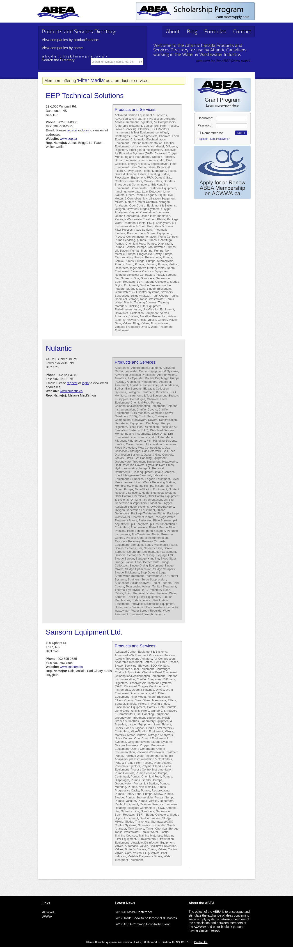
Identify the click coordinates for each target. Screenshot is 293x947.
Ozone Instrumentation (155, 216)
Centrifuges (122, 136)
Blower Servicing (126, 129)
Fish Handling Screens (161, 440)
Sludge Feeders (150, 285)
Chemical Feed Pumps (145, 402)
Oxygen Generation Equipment (149, 212)
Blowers (143, 129)
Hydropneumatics (126, 468)
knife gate (134, 191)
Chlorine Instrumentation (146, 143)
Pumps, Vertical (168, 264)
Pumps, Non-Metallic (141, 787)
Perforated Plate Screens (155, 520)
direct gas (135, 149)
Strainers (167, 292)
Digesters (121, 149)
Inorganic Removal (151, 468)
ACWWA (48, 912)
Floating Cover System (129, 444)
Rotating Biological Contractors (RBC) (139, 274)
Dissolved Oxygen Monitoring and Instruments (146, 155)
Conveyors (139, 420)
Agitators (146, 122)
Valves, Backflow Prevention (148, 316)
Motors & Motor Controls (141, 202)
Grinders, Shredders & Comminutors (145, 182)
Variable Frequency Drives (132, 326)
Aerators (169, 118)
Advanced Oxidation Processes (135, 374)
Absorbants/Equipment (146, 367)
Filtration (120, 440)
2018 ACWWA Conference (134, 912)
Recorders (121, 268)
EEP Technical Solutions (85, 96)
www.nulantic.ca (71, 391)
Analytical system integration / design (154, 385)
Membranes (122, 485)
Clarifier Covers (147, 409)
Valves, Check (136, 319)
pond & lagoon (155, 530)
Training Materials (150, 835)
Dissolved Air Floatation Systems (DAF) (145, 151)
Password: (205, 125)
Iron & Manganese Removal (133, 475)
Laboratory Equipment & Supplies (141, 477)
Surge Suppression (153, 579)
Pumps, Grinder (125, 247)
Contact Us (200, 942)
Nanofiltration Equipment (151, 489)
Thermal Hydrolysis (127, 590)
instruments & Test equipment (134, 472)
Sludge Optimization (138, 569)
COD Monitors (139, 413)
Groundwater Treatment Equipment (153, 188)
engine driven (159, 163)
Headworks (169, 461)
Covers (152, 420)
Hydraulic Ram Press (160, 465)
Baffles (148, 125)
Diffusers (171, 146)
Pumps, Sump (124, 264)
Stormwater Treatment (129, 576)
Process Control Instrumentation (136, 236)
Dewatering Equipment (129, 423)
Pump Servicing (125, 240)
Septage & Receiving (140, 555)
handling (120, 191)
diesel (160, 146)
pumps (141, 240)
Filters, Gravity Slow (128, 170)
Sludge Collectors (156, 281)
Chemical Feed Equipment (159, 672)
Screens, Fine (130, 278)
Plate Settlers (143, 229)
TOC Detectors (151, 590)
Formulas (215, 32)
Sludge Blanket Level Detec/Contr (137, 562)
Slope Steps (168, 558)
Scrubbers (147, 278)
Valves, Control (157, 319)
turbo (137, 309)
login (85, 130)
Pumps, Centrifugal (160, 240)
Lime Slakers (162, 724)
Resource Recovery (127, 541)
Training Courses (145, 302)
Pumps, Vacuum (145, 264)
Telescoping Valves (138, 586)
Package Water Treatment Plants (146, 755)
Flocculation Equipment (130, 177)
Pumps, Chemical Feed (130, 243)
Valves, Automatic (126, 846)
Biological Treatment (141, 392)
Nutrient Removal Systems (159, 492)
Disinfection (151, 427)
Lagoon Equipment (157, 479)
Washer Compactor (166, 607)
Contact (242, 32)
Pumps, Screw (152, 794)
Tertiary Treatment (164, 586)
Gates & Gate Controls (158, 454)
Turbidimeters (124, 309)
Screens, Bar (133, 548)
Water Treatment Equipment (143, 612)
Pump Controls (168, 236)
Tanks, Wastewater (152, 299)
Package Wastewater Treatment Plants (140, 219)
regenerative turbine (143, 268)
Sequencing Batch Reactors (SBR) (143, 280)
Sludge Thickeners (158, 288)
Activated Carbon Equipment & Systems (141, 115)
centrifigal (162, 132)
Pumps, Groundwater (151, 247)
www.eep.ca (68, 138)
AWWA (47, 916)
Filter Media (138, 167)
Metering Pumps (142, 485)
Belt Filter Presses (166, 125)
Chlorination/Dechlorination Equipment (140, 406)
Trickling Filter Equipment (144, 306)
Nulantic (59, 348)
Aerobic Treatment (127, 122)
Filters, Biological (159, 167)
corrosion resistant (142, 146)
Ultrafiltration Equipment (158, 309)
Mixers (119, 202)
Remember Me (210, 133)
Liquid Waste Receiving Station (154, 482)
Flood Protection (125, 447)
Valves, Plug (131, 323)
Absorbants (122, 367)
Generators (134, 181)
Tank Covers (160, 295)
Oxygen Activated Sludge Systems (137, 209)
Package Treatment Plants (148, 513)
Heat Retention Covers (129, 465)
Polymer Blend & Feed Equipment (149, 233)
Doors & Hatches (163, 156)
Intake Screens (165, 472)
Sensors (120, 555)
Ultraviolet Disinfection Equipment (136, 313)
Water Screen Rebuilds (146, 610)
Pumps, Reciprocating (155, 790)
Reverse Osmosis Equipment (149, 271)
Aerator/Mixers (166, 374)
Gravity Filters (153, 181)
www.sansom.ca (71, 667)
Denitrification (168, 420)
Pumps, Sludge (134, 261)
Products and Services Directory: (79, 32)
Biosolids (162, 392)
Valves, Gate (123, 853)
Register (203, 138)
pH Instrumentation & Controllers (145, 224)
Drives (160, 689)
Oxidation (154, 503)
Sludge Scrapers (164, 569)
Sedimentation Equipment (159, 551)
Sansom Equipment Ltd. (84, 632)
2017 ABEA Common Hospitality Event (143, 924)
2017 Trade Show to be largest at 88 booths (146, 918)
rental (161, 268)
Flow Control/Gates (150, 447)
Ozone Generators (127, 216)
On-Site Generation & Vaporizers (144, 501)
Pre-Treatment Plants (146, 534)
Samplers (136, 544)
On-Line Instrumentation (146, 499)
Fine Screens (136, 440)
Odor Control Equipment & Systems (152, 205)
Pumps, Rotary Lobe (147, 257)
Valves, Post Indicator (155, 323)
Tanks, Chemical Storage (162, 828)
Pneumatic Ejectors (127, 766)
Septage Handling (147, 558)
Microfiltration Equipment (159, 198)
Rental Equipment (126, 804)
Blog (192, 32)
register (72, 130)
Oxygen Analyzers (162, 506)
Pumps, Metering (141, 250)
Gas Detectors (151, 451)
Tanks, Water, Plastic (154, 832)
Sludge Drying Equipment (146, 565)
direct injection (152, 149)
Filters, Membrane (154, 170)
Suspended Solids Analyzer (132, 295)
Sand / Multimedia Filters (161, 544)
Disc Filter (135, 427)
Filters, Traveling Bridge (153, 174)
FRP (150, 177)
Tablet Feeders (162, 583)
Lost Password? (219, 138)
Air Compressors (165, 122)
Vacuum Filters (142, 607)
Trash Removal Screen (140, 593)
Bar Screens (133, 388)
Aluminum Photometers (142, 381)
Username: (205, 118)
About (173, 32)
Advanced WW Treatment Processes (139, 118)
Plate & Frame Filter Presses (133, 762)
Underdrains (123, 607)
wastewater (122, 610)
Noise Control (124, 738)
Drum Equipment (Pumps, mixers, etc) (139, 160)
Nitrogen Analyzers (160, 735)
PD (149, 223)
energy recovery (138, 163)
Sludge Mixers (135, 288)
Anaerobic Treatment (128, 125)
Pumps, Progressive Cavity (144, 254)
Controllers (146, 416)
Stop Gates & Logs (153, 572)
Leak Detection (152, 191)
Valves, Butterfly (125, 849)
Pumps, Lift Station (145, 783)
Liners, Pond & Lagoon (141, 195)
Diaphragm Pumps (158, 423)
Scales (119, 548)
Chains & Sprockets (144, 136)
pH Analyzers (161, 223)
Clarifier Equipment (149, 679)
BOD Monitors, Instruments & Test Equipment (142, 130)
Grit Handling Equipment (151, 458)
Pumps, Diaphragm (159, 243)
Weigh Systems (154, 614)
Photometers (139, 527)
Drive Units (159, 433)
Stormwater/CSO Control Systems (137, 292)
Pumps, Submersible (159, 261)
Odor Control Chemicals (130, 496)
